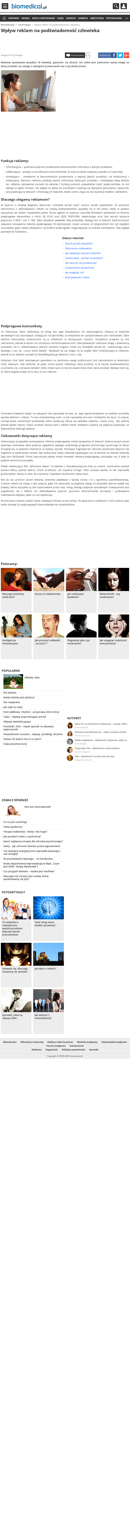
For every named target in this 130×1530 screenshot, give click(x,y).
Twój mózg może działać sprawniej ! (45, 924)
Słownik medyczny (87, 1042)
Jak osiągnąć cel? (74, 272)
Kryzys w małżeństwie (47, 594)
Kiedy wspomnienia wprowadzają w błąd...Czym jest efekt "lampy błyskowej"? (31, 865)
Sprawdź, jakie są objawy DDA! (12, 1017)
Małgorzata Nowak (83, 760)
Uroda (25, 18)
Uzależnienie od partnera (79, 267)
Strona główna (4, 18)
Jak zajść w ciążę (12, 707)
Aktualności (10, 1042)
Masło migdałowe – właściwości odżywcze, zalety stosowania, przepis (102, 740)
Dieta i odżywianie (43, 18)
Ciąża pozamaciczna (15, 743)
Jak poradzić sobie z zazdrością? (22, 836)
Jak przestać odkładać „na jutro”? (47, 642)
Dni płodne (9, 692)
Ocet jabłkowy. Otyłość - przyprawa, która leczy (31, 712)
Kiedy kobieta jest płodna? (19, 697)
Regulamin (52, 1049)
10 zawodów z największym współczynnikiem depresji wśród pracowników (12, 928)
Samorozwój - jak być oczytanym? (84, 258)
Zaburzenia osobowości (78, 248)
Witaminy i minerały (31, 1042)
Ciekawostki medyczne (114, 1042)
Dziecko (71, 18)
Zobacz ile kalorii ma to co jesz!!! (22, 739)
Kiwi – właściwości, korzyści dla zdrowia (94, 756)
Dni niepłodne (11, 702)
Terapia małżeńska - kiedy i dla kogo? (25, 831)
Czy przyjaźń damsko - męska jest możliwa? (28, 871)
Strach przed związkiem (78, 243)
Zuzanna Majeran (82, 751)
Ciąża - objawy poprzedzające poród (24, 716)
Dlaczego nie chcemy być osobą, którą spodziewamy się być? (25, 877)
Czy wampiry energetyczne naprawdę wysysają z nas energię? (31, 852)
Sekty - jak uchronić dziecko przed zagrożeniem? (31, 846)
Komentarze (77, 55)
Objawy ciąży (32, 677)
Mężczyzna (97, 18)
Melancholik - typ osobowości (110, 595)
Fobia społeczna (12, 826)
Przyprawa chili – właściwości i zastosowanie (97, 748)
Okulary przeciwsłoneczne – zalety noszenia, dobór (101, 732)
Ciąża (60, 18)
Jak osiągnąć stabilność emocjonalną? (113, 642)
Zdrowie (13, 18)
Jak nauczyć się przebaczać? (81, 262)
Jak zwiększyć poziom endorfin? (83, 253)
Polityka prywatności (73, 1049)
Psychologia (114, 18)
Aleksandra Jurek (82, 735)
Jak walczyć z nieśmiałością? (43, 1017)
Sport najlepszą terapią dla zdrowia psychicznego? (33, 841)
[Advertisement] (65, 42)
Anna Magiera (81, 743)
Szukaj (116, 6)
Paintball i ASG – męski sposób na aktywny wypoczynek (28, 728)
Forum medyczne (56, 1045)
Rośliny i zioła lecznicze (60, 1042)
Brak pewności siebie (77, 277)
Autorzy (74, 718)
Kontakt (93, 1049)
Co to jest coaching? (15, 822)
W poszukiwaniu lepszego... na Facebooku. (28, 858)
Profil (124, 6)
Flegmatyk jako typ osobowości (78, 642)
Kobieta (83, 18)
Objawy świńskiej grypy (17, 721)
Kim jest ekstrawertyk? (37, 806)
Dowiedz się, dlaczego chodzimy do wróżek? (15, 970)
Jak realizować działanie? (75, 595)
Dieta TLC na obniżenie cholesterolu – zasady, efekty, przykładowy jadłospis (102, 723)
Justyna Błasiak (81, 727)
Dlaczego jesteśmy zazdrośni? (13, 595)
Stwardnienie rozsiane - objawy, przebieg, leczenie (33, 734)
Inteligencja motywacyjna (10, 642)
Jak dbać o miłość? (45, 968)
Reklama (37, 1049)
